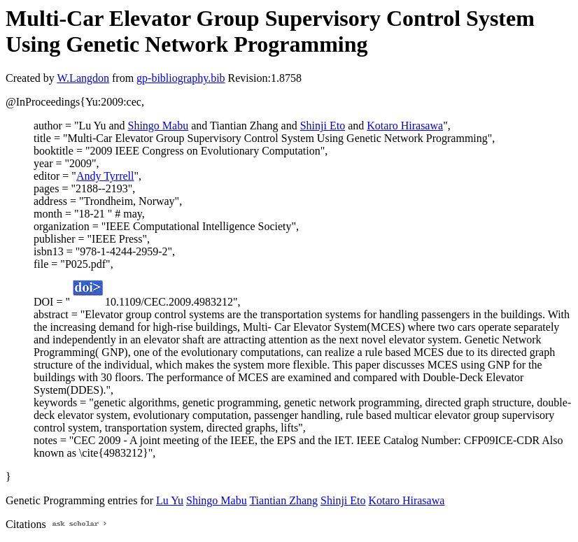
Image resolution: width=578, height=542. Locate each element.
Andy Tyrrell (105, 176)
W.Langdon (83, 78)
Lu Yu (169, 500)
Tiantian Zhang (283, 500)
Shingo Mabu (158, 125)
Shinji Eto (322, 125)
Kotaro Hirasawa (405, 125)
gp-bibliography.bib (180, 78)
